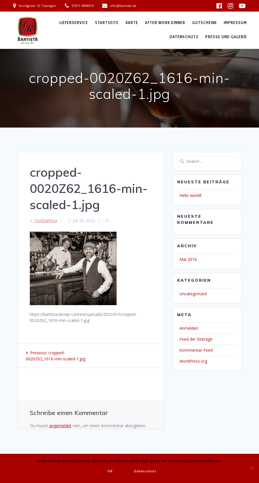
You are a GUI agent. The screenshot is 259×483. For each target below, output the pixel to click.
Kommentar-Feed (196, 350)
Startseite (107, 22)
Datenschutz (184, 36)
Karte (132, 22)
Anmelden (188, 328)
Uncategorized (193, 293)
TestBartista (45, 220)
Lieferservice (73, 22)
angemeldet (60, 425)
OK (110, 471)
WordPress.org (193, 361)
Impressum (235, 22)
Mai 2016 (188, 259)
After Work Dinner (165, 22)
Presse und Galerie (226, 36)
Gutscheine (204, 22)
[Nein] (252, 468)
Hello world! (190, 195)
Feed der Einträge (195, 339)
